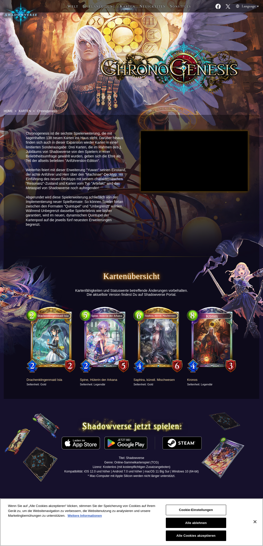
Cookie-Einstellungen (196, 510)
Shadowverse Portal (159, 295)
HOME (8, 111)
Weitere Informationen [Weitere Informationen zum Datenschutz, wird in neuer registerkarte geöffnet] (85, 515)
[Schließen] (254, 521)
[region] (131, 522)
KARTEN (25, 111)
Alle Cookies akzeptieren (195, 535)
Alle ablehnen (196, 523)
